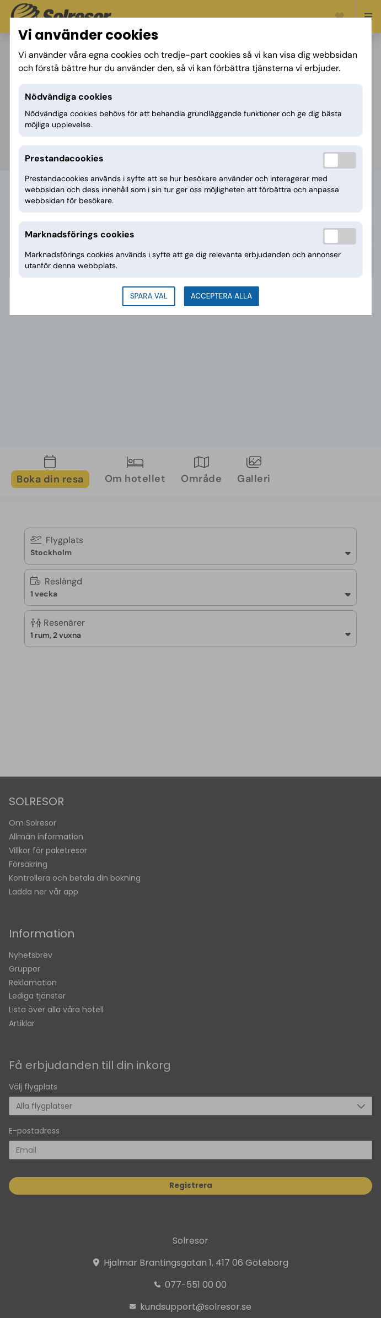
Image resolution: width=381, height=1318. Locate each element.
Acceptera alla (221, 296)
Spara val (149, 296)
